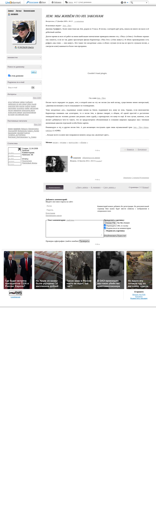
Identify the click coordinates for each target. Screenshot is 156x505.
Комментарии (29, 11)
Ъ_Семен (32, 137)
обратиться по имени (91, 158)
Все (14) (37, 124)
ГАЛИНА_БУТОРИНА (17, 135)
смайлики (70, 220)
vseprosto (77, 158)
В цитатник (144, 177)
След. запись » (110, 187)
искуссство (73, 142)
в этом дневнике (16, 76)
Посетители (27, 161)
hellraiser (16, 102)
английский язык (22, 115)
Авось (70, 2)
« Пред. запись (82, 187)
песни (55, 142)
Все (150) (37, 98)
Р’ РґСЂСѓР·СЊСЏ (26, 47)
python (27, 106)
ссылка (98, 161)
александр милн (28, 110)
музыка (63, 142)
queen (33, 106)
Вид (126, 3)
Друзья (18, 11)
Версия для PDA (139, 294)
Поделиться (142, 149)
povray (22, 106)
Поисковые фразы (29, 163)
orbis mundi (31, 104)
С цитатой (136, 177)
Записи (11, 11)
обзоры (83, 142)
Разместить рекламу (138, 298)
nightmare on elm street (17, 104)
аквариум (17, 110)
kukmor (27, 133)
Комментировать (54, 187)
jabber (22, 102)
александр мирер (15, 112)
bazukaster (12, 133)
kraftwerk (29, 102)
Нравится (130, 149)
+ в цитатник (79, 21)
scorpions (20, 108)
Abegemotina (33, 129)
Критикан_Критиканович (18, 137)
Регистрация (34, 2)
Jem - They (67, 25)
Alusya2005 (12, 131)
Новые (145, 187)
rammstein (12, 108)
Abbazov (24, 129)
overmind (11, 106)
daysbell (20, 133)
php (17, 106)
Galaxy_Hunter (33, 131)
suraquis (9, 14)
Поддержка (122, 2)
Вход (44, 2)
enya (10, 102)
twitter (27, 108)
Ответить (127, 177)
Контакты (139, 296)
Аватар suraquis (24, 32)
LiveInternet (14, 2)
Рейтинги (57, 2)
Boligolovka (22, 131)
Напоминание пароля (54, 215)
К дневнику (96, 187)
